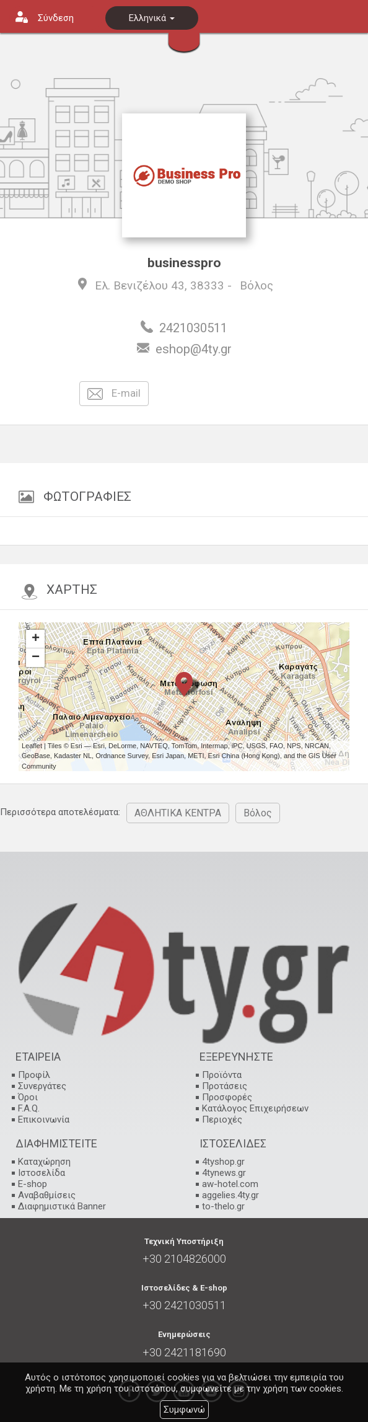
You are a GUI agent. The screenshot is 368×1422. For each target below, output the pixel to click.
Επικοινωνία (43, 1119)
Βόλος (256, 285)
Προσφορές (227, 1097)
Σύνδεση (56, 18)
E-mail (114, 394)
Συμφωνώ (184, 1409)
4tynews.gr (224, 1172)
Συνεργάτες (42, 1086)
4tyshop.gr (223, 1161)
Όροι (28, 1097)
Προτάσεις (224, 1086)
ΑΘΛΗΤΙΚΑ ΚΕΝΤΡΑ (177, 813)
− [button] (36, 657)
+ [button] (36, 639)
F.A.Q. (29, 1108)
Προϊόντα (222, 1074)
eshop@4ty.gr (194, 349)
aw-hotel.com (230, 1184)
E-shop (32, 1184)
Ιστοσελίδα (41, 1172)
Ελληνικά (152, 18)
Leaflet (32, 745)
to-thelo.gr (223, 1206)
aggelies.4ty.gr (230, 1195)
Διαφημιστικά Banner (62, 1206)
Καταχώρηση (44, 1161)
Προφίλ (34, 1074)
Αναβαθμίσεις (47, 1195)
